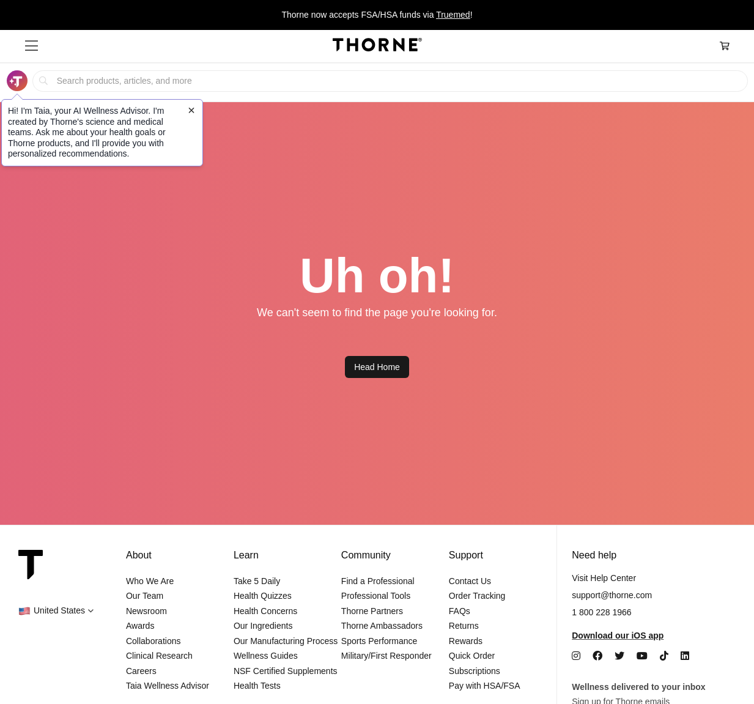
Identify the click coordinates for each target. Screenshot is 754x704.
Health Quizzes (263, 596)
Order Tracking (477, 596)
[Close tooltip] (191, 110)
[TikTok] (664, 656)
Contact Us (470, 581)
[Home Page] (377, 46)
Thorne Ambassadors (382, 626)
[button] (31, 46)
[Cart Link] (725, 46)
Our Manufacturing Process (286, 641)
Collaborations (153, 641)
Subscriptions (474, 671)
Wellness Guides (266, 656)
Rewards (465, 641)
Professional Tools (375, 596)
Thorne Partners (372, 611)
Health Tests (257, 686)
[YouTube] (642, 656)
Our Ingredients (263, 626)
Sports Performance (379, 641)
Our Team (144, 596)
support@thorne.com (612, 595)
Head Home (377, 367)
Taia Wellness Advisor (167, 686)
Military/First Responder (386, 656)
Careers (141, 671)
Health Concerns (265, 611)
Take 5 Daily (257, 581)
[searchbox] (389, 81)
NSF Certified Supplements (286, 671)
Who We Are (150, 581)
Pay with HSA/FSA (484, 686)
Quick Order (472, 656)
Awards (140, 626)
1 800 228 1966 (601, 612)
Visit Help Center (604, 578)
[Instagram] (576, 656)
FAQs (459, 611)
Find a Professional (378, 581)
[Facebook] (597, 656)
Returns (464, 626)
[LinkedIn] (685, 656)
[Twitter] (619, 656)
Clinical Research (159, 656)
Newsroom (146, 611)
